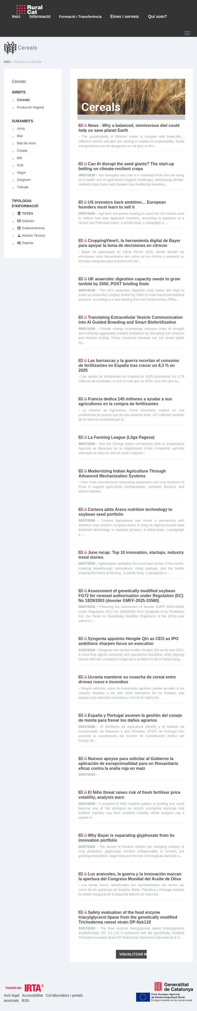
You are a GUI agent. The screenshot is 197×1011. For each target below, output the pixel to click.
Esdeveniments (31, 228)
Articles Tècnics (31, 235)
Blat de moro (26, 143)
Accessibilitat (33, 995)
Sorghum (24, 180)
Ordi (20, 165)
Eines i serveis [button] (124, 16)
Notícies (25, 221)
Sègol (21, 172)
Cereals (19, 81)
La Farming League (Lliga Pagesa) (121, 437)
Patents (25, 243)
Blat (20, 136)
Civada (22, 150)
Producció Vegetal (30, 107)
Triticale (22, 187)
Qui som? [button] (157, 16)
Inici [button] (16, 16)
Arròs (21, 128)
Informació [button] (40, 16)
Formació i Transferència (80, 17)
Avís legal (12, 995)
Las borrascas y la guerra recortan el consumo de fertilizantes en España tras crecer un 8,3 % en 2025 (128, 365)
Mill (19, 158)
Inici (7, 62)
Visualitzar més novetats (133, 954)
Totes (25, 213)
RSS (25, 1000)
